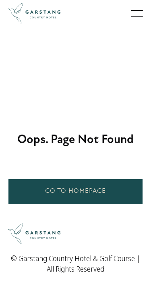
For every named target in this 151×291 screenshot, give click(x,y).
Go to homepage (75, 191)
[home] (34, 13)
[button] (137, 13)
